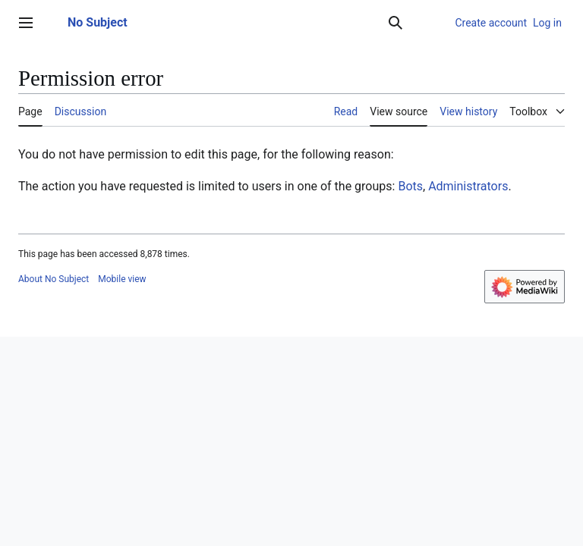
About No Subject (53, 279)
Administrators (468, 186)
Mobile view (122, 279)
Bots (410, 186)
